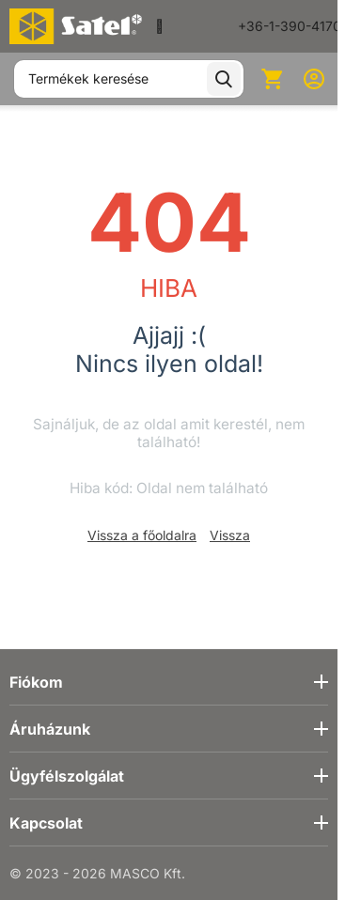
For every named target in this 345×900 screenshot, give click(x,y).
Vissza (230, 535)
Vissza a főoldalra (141, 535)
